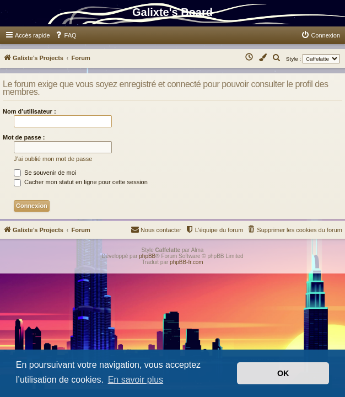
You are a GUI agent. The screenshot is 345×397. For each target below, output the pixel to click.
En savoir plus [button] (136, 379)
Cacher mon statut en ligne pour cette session (81, 182)
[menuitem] (66, 35)
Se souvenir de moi (45, 172)
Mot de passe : (24, 137)
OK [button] (283, 373)
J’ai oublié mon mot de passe (53, 158)
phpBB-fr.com (186, 262)
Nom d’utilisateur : (29, 111)
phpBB (147, 256)
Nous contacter (156, 229)
